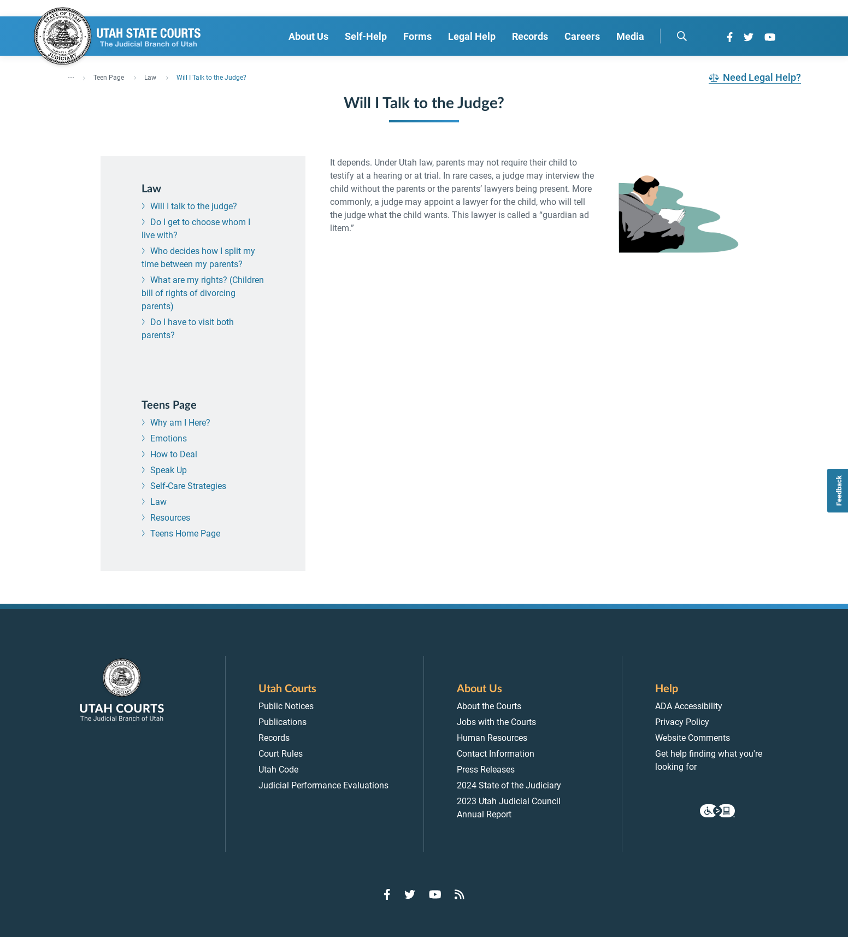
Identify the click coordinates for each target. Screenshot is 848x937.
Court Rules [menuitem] (280, 754)
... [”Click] (71, 75)
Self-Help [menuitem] (366, 36)
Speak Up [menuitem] (168, 470)
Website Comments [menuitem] (692, 738)
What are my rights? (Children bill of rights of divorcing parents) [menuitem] (203, 293)
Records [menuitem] (530, 36)
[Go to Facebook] (730, 37)
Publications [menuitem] (282, 722)
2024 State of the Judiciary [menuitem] (509, 785)
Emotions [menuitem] (168, 438)
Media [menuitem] (630, 36)
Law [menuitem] (158, 502)
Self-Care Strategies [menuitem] (188, 486)
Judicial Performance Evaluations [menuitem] (323, 785)
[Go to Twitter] (748, 37)
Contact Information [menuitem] (495, 754)
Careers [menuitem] (582, 36)
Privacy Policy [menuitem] (682, 722)
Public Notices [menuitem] (286, 706)
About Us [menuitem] (308, 36)
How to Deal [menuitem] (173, 454)
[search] (682, 36)
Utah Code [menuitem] (278, 769)
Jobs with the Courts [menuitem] (496, 722)
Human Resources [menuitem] (492, 738)
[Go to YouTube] (769, 37)
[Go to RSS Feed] (459, 894)
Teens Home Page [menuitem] (185, 533)
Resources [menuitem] (170, 517)
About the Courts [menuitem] (489, 706)
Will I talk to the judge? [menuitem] (193, 206)
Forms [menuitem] (417, 36)
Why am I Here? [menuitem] (180, 422)
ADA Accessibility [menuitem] (688, 706)
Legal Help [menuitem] (472, 36)
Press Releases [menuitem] (486, 769)
